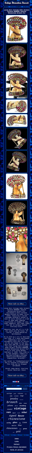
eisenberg (23, 406)
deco (16, 406)
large (22, 396)
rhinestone (16, 419)
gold (18, 431)
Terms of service (16, 450)
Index (17, 438)
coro (11, 396)
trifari (24, 412)
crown (25, 403)
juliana (10, 405)
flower (21, 415)
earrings (9, 393)
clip (20, 423)
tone (24, 422)
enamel (9, 409)
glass (15, 422)
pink (13, 432)
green (25, 428)
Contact (17, 444)
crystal (18, 412)
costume (16, 396)
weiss (14, 425)
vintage (20, 408)
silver (20, 403)
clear (20, 428)
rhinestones (11, 428)
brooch (12, 402)
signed (12, 415)
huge (26, 393)
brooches (21, 399)
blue (20, 425)
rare (8, 412)
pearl (15, 393)
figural (14, 412)
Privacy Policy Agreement (16, 447)
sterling (8, 423)
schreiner (20, 393)
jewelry (14, 398)
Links (17, 441)
